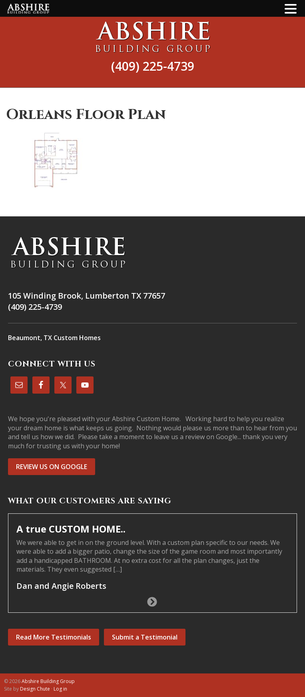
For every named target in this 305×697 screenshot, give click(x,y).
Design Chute (35, 688)
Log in (60, 688)
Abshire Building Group (152, 37)
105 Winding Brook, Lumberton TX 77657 (86, 295)
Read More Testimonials (53, 637)
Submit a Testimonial (144, 637)
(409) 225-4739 (152, 66)
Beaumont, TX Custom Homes (54, 337)
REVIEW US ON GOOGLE (51, 466)
